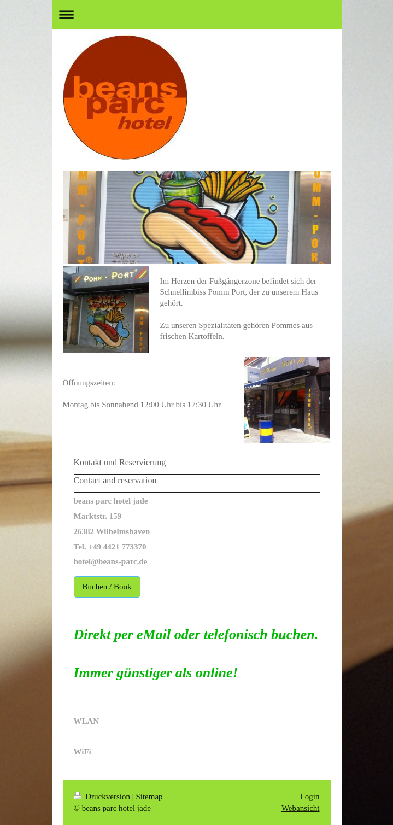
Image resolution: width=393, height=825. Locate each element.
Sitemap (149, 796)
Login (310, 796)
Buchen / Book (107, 586)
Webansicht (300, 808)
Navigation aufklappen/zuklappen (197, 14)
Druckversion (103, 796)
